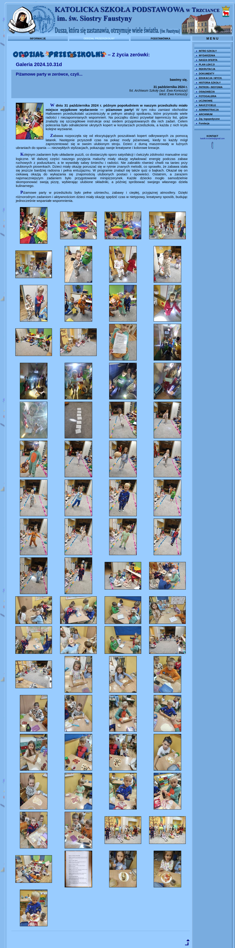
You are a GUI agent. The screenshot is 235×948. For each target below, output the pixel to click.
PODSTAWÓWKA (160, 38)
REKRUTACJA (207, 69)
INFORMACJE (38, 38)
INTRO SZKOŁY (208, 51)
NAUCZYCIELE (207, 105)
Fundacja (204, 123)
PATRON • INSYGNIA (211, 87)
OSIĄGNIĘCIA (207, 91)
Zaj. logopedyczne (209, 118)
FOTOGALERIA (207, 96)
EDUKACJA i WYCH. (210, 78)
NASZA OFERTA (208, 60)
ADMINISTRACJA (209, 109)
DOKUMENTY (206, 73)
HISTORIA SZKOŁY (210, 82)
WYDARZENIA (207, 55)
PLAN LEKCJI (207, 64)
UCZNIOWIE (206, 100)
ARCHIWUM (205, 114)
